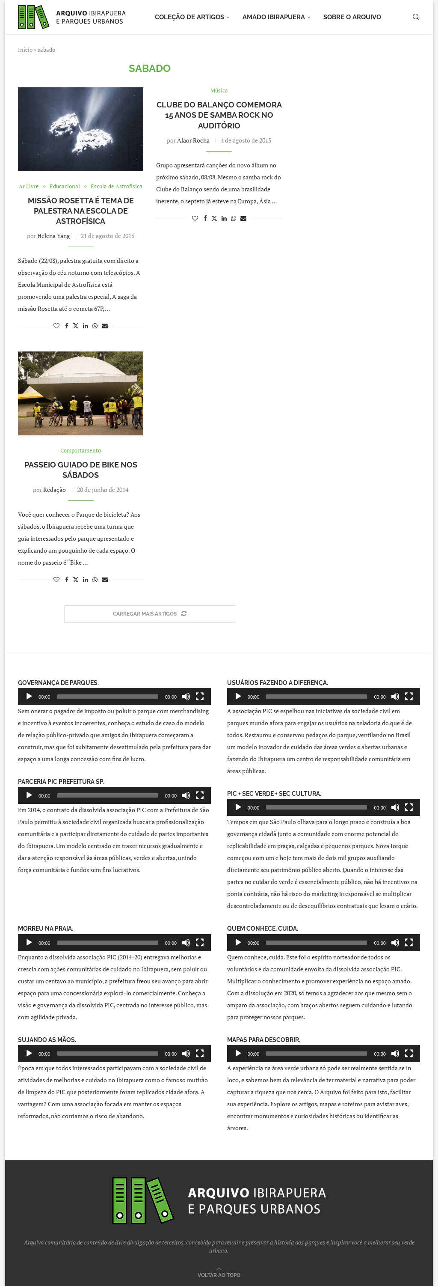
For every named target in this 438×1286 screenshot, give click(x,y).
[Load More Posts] (149, 614)
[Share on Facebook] (66, 326)
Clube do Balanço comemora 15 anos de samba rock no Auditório (219, 115)
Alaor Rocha (193, 140)
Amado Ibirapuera (274, 17)
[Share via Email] (105, 326)
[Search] (415, 17)
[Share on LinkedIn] (85, 326)
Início (25, 50)
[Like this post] (56, 326)
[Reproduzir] (29, 696)
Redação (54, 489)
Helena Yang (53, 236)
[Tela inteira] (199, 696)
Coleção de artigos (189, 17)
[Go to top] (219, 1275)
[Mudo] (186, 696)
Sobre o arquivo (352, 17)
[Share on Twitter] (76, 326)
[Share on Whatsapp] (95, 326)
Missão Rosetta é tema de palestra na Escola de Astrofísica (81, 211)
